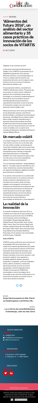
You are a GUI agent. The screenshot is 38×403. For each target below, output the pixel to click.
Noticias (12, 17)
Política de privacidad (21, 399)
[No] (35, 397)
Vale (12, 399)
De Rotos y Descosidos (26, 390)
